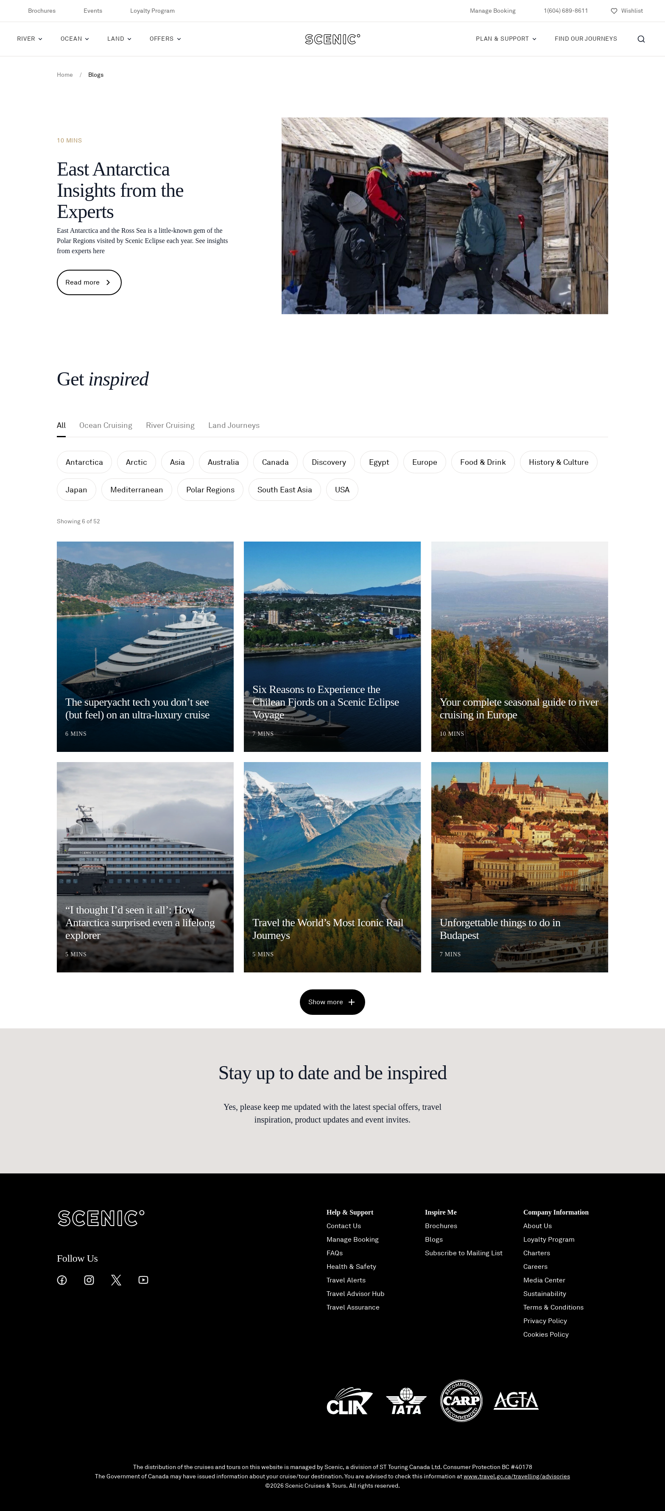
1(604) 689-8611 (560, 11)
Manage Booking (487, 11)
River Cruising (170, 425)
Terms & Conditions (553, 1307)
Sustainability (544, 1294)
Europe (424, 462)
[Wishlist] (626, 11)
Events (87, 11)
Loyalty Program (147, 11)
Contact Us (344, 1226)
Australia (223, 462)
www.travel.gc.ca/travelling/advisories (517, 1476)
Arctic (136, 462)
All (61, 425)
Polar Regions (210, 489)
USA (342, 489)
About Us (537, 1226)
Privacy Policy (545, 1321)
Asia (177, 462)
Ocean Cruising (105, 425)
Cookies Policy (546, 1334)
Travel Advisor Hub (356, 1294)
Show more (332, 1002)
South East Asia (284, 489)
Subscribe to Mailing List (464, 1253)
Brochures (36, 11)
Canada (275, 462)
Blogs (434, 1239)
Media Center (544, 1280)
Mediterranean (136, 489)
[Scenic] (332, 39)
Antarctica (84, 462)
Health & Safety (351, 1266)
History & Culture (559, 462)
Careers (535, 1266)
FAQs (335, 1253)
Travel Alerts (346, 1280)
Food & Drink (483, 462)
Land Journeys (234, 425)
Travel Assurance (353, 1307)
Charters (536, 1253)
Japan (76, 489)
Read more (89, 282)
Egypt (379, 462)
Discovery (329, 462)
